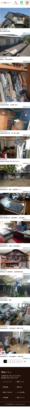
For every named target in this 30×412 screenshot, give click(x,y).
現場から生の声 (7, 392)
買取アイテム (20, 382)
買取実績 (5, 387)
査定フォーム (20, 397)
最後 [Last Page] (25, 361)
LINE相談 (21, 3)
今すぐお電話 (16, 3)
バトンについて (7, 382)
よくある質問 (20, 392)
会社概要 (5, 397)
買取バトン (6, 372)
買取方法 (19, 387)
